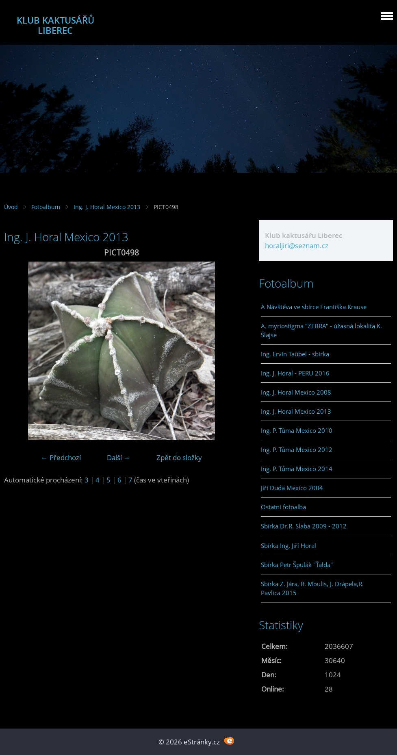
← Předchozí (61, 457)
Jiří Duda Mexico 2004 (292, 488)
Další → (118, 457)
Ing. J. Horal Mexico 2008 (296, 392)
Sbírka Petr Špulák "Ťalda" (297, 565)
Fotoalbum (45, 207)
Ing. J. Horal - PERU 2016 (295, 373)
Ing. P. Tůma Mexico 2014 (296, 469)
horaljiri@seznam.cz (296, 245)
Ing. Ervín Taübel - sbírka (295, 354)
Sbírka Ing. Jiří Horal (288, 545)
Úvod (11, 207)
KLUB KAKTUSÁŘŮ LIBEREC (55, 25)
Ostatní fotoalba (283, 507)
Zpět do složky (179, 457)
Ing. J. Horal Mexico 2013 (107, 207)
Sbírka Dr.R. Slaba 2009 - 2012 (304, 526)
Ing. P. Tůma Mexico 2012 (296, 449)
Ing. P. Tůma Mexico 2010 (296, 430)
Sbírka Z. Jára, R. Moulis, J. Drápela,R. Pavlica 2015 (312, 588)
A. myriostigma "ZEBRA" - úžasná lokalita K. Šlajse (321, 330)
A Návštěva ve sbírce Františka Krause (314, 307)
